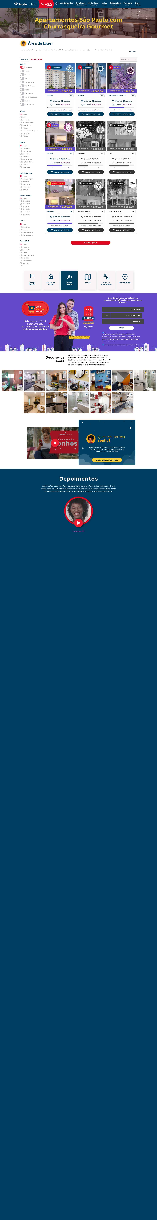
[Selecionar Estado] (33, 4)
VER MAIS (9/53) (90, 243)
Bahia (27, 89)
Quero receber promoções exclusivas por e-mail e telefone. (121, 344)
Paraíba (28, 101)
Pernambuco (29, 93)
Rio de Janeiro (30, 86)
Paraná (27, 75)
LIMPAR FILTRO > (37, 59)
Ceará (27, 78)
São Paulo (28, 67)
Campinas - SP (30, 82)
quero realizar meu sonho (107, 460)
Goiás (27, 71)
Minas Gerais (29, 104)
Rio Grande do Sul (31, 97)
